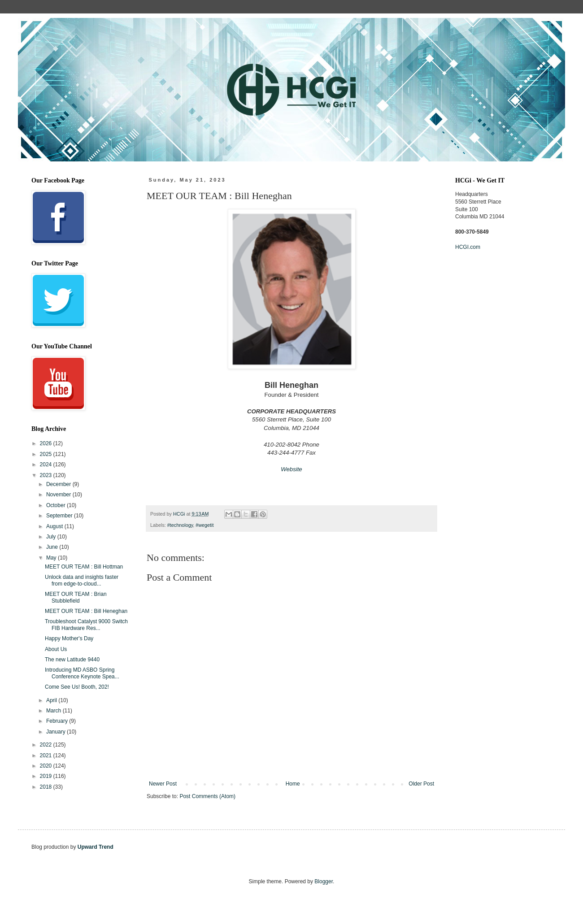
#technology (180, 525)
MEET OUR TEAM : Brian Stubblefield (76, 597)
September (60, 515)
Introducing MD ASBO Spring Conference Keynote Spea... (82, 673)
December (59, 484)
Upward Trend (95, 847)
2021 (46, 755)
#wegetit (204, 525)
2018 (46, 787)
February (57, 721)
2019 (46, 776)
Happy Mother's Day (69, 638)
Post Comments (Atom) (207, 796)
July (51, 537)
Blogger (323, 881)
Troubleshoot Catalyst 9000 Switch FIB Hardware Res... (86, 624)
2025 (46, 454)
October (56, 505)
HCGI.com (467, 247)
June (52, 547)
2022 (46, 745)
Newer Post (163, 784)
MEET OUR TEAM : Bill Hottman (84, 567)
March (54, 711)
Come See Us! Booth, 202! (77, 687)
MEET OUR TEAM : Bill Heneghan (86, 611)
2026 (46, 443)
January (56, 732)
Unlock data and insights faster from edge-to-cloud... (81, 580)
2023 (46, 475)
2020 (46, 766)
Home (293, 784)
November (59, 494)
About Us (56, 649)
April (52, 700)
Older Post (421, 784)
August (55, 526)
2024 (46, 464)
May (52, 558)
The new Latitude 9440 (72, 659)
